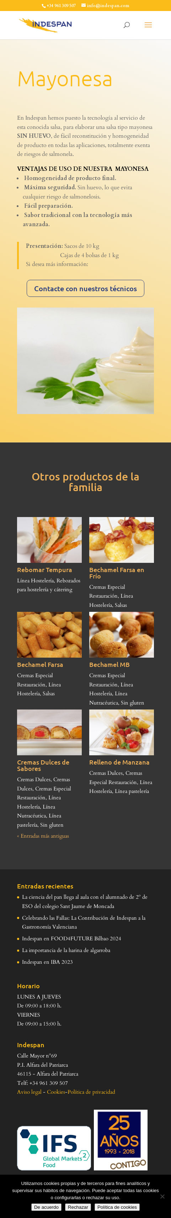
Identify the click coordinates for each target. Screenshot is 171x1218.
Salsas (121, 605)
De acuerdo (46, 1207)
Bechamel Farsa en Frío (116, 572)
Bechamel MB (109, 664)
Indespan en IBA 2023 (47, 962)
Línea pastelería (132, 791)
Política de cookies (117, 1207)
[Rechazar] (162, 1196)
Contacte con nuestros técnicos (85, 288)
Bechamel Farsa (40, 664)
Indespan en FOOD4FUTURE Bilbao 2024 (71, 938)
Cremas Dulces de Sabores (43, 765)
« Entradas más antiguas (43, 835)
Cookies (56, 1091)
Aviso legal (29, 1091)
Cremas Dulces (33, 779)
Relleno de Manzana (119, 762)
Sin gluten (132, 702)
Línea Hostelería (35, 580)
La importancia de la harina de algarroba (66, 950)
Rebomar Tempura (44, 569)
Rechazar (78, 1207)
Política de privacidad (91, 1091)
